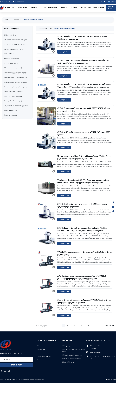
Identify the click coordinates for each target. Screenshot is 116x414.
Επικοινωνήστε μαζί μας (44, 356)
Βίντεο (34, 8)
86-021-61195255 (95, 346)
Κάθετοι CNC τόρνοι (68, 362)
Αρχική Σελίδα (7, 8)
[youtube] (5, 371)
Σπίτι (6, 19)
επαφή (74, 8)
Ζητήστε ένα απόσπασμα (92, 8)
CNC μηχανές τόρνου (68, 346)
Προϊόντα (22, 8)
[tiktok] (9, 371)
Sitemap (39, 360)
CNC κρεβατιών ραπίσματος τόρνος (72, 355)
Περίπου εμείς (41, 349)
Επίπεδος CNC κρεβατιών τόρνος (71, 358)
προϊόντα (16, 19)
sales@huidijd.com (19, 1)
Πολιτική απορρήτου (111, 379)
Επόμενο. (109, 326)
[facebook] (1, 371)
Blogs (64, 8)
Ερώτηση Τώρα (111, 8)
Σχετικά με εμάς (49, 8)
